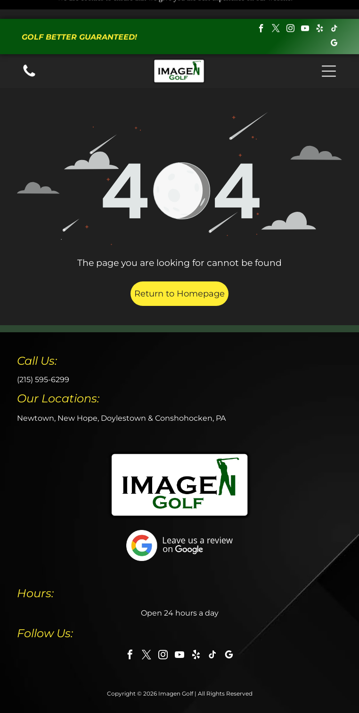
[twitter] (276, 11)
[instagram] (291, 11)
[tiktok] (334, 11)
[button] (329, 52)
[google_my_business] (334, 25)
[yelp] (320, 11)
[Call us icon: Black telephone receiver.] (29, 57)
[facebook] (261, 11)
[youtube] (305, 11)
